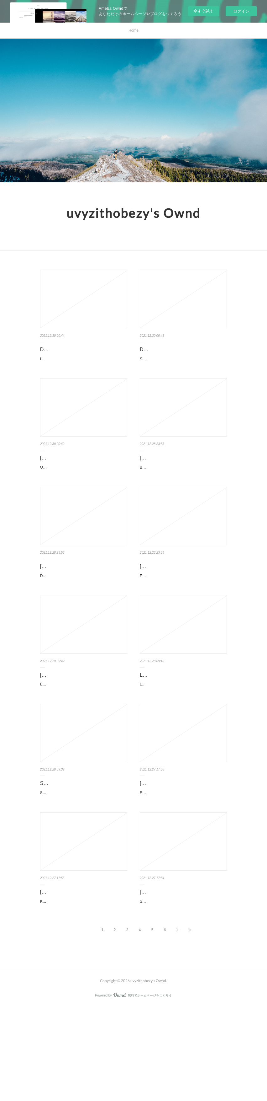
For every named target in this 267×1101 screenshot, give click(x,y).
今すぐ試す (203, 10)
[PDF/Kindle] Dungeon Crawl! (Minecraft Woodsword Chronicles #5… (83, 602)
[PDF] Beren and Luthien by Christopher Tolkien (171, 478)
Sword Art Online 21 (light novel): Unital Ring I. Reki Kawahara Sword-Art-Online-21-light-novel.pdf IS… (183, 371)
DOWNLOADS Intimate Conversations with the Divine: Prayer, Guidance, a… (83, 354)
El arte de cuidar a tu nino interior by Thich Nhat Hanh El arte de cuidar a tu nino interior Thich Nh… (182, 868)
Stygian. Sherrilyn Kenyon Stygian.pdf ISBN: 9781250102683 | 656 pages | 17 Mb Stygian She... (183, 984)
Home (133, 30)
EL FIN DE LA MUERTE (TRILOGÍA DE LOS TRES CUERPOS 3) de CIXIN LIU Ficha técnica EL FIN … (83, 744)
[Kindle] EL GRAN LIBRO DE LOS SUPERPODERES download (178, 602)
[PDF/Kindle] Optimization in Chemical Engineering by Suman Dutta (82, 478)
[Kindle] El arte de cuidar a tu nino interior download (177, 851)
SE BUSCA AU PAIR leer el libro (76, 846)
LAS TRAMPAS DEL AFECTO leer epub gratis (178, 727)
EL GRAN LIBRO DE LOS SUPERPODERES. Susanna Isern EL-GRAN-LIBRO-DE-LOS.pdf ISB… (183, 620)
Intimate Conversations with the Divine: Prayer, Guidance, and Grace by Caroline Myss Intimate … (82, 371)
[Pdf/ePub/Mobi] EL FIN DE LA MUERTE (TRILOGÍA (74, 727)
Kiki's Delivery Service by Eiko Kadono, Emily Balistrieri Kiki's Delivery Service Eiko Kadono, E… (82, 992)
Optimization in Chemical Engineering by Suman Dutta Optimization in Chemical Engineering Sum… (82, 495)
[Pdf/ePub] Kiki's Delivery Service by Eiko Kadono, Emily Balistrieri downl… (82, 975)
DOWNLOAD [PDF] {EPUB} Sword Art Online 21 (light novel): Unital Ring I (182, 354)
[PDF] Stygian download (167, 971)
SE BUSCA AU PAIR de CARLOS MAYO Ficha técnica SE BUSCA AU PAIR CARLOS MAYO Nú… (82, 859)
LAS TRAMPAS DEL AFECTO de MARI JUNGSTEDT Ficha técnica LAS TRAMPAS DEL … (183, 744)
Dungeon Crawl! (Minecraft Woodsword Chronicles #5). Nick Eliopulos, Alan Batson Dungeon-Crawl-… (83, 620)
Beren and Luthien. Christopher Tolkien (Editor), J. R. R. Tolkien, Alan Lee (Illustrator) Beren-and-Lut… (183, 495)
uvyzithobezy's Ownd (133, 213)
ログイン (241, 11)
